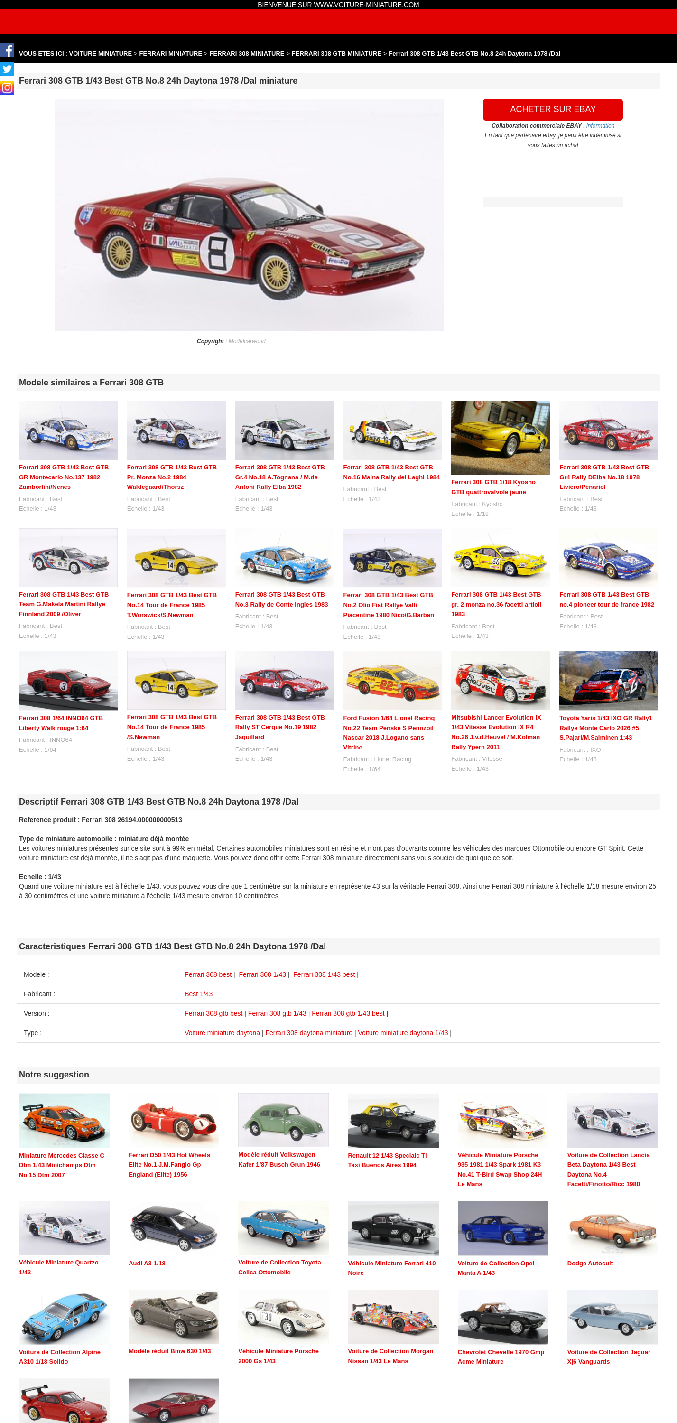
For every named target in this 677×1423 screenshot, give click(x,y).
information (600, 125)
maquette (210, 1419)
